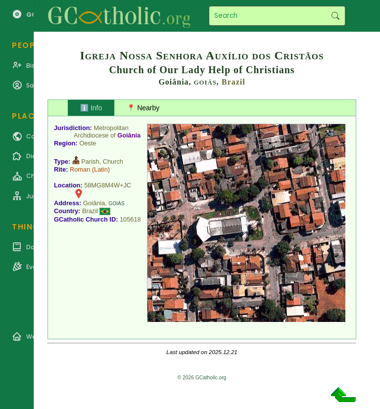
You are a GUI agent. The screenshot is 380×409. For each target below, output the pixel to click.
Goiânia (129, 135)
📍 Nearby (143, 108)
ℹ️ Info (91, 108)
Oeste (87, 143)
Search (335, 15)
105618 (130, 219)
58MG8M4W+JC (107, 185)
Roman (80, 169)
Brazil (233, 82)
